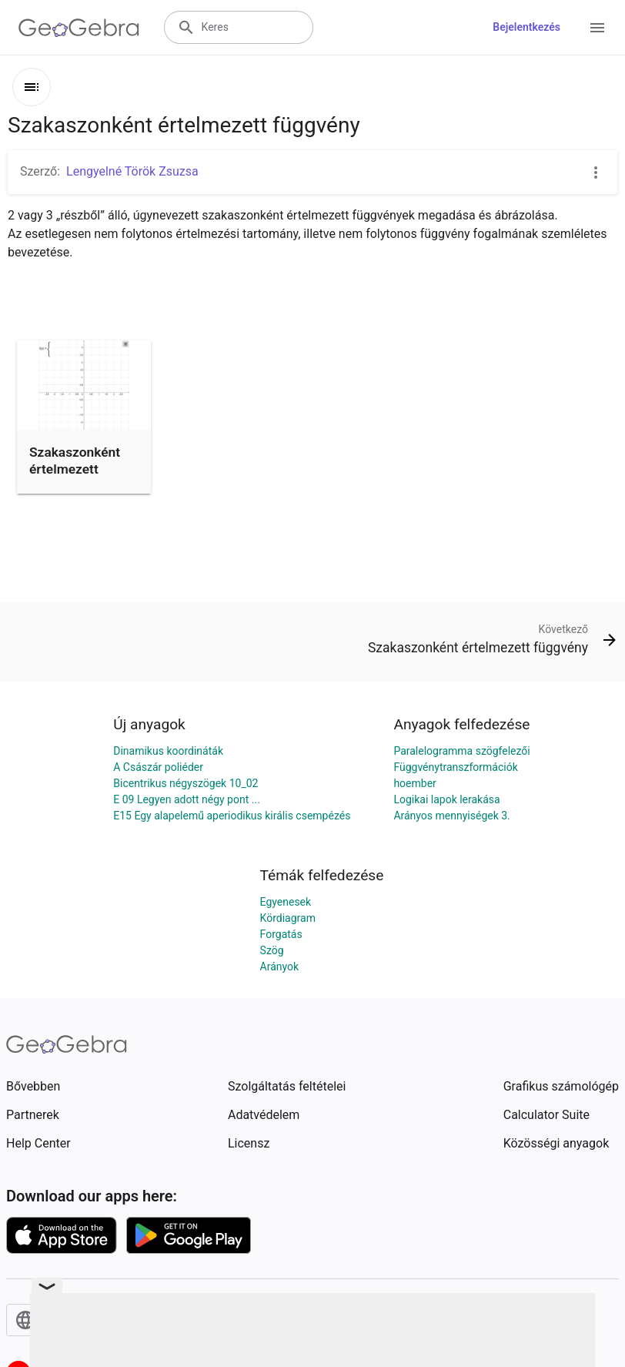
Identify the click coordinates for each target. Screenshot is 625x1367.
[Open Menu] (597, 27)
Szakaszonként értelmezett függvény (74, 469)
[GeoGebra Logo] (78, 27)
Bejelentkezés (526, 27)
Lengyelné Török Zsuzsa (132, 171)
